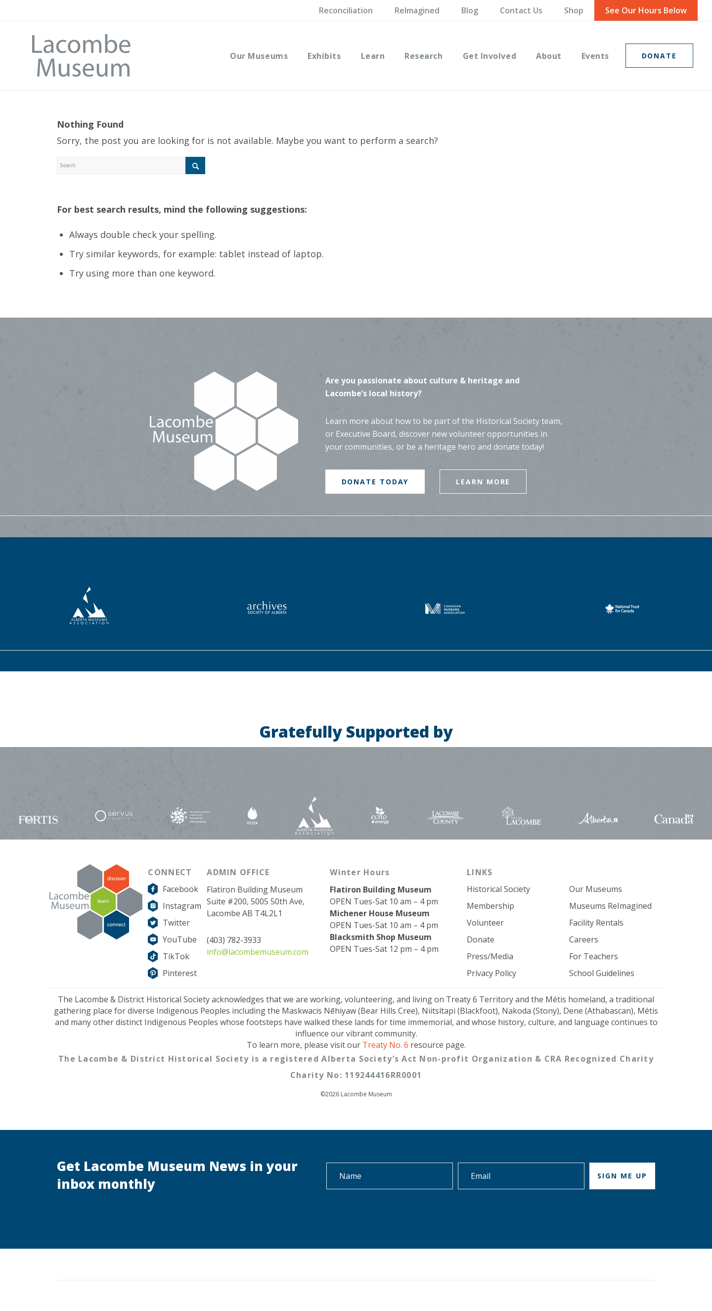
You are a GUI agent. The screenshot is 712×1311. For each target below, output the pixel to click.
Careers (583, 939)
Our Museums (595, 889)
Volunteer (485, 922)
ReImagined (417, 10)
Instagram (182, 905)
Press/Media (490, 956)
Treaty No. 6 (385, 1044)
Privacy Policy (491, 973)
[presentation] (580, 1217)
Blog (469, 10)
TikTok (176, 956)
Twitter (176, 922)
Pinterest (180, 973)
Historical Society (498, 889)
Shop (573, 10)
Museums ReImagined (610, 905)
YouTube (180, 939)
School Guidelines (601, 973)
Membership (490, 905)
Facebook (180, 889)
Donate (480, 939)
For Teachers (593, 956)
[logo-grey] (81, 55)
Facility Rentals (596, 922)
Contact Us (521, 10)
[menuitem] (259, 55)
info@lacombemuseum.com (258, 951)
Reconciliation (346, 10)
